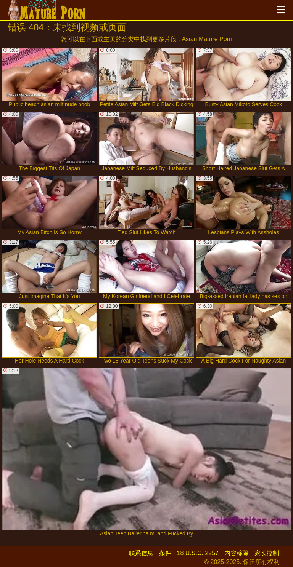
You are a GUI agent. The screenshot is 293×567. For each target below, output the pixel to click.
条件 (165, 553)
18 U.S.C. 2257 (198, 553)
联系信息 (141, 553)
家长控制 (266, 553)
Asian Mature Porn (207, 39)
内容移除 (236, 553)
